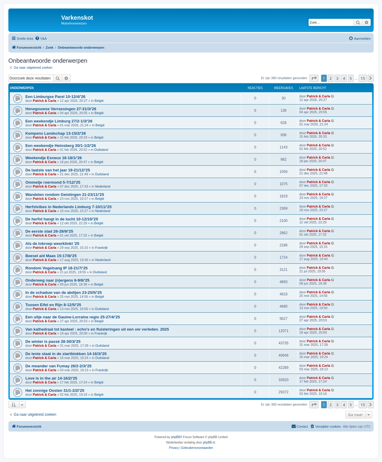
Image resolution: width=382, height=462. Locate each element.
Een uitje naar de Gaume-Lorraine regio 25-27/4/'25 (72, 317)
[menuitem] (41, 38)
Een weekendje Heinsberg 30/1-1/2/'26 (60, 145)
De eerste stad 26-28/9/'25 (49, 231)
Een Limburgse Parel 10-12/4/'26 (55, 96)
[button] (313, 78)
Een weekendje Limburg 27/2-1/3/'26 (58, 121)
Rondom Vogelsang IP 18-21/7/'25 (56, 268)
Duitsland (101, 149)
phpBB (175, 437)
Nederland (102, 186)
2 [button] (330, 78)
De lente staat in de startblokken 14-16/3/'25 (66, 354)
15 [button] (363, 78)
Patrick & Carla (44, 100)
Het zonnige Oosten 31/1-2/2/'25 (54, 390)
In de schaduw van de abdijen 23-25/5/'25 (63, 292)
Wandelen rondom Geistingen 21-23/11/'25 (64, 194)
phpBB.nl (209, 442)
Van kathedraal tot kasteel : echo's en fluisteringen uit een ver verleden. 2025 (97, 329)
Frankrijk (101, 247)
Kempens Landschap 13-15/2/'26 (55, 133)
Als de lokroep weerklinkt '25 (52, 243)
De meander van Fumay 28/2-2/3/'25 (58, 366)
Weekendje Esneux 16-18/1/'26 (53, 158)
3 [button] (337, 78)
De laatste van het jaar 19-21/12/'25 (57, 170)
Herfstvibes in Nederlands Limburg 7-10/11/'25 (68, 207)
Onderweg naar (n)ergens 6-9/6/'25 (57, 280)
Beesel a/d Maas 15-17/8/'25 (51, 256)
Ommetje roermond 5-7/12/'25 (52, 182)
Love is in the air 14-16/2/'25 (51, 378)
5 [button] (351, 78)
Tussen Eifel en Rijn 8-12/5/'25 (53, 305)
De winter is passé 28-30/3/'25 (53, 341)
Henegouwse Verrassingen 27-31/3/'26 (60, 109)
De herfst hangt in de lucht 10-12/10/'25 (61, 219)
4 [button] (344, 78)
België (99, 100)
